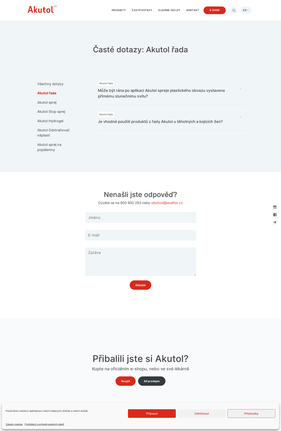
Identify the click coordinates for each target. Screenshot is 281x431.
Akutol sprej (46, 102)
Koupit (125, 381)
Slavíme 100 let (169, 10)
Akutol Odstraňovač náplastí (53, 132)
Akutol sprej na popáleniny (49, 147)
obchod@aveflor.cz (167, 203)
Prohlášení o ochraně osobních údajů (44, 424)
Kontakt (193, 10)
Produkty (119, 10)
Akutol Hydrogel (50, 121)
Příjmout (152, 413)
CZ (245, 10)
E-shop (215, 10)
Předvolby (251, 413)
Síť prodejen (152, 381)
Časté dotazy (142, 10)
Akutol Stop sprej (51, 112)
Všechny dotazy (50, 84)
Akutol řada (46, 93)
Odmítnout (201, 413)
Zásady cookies (14, 424)
